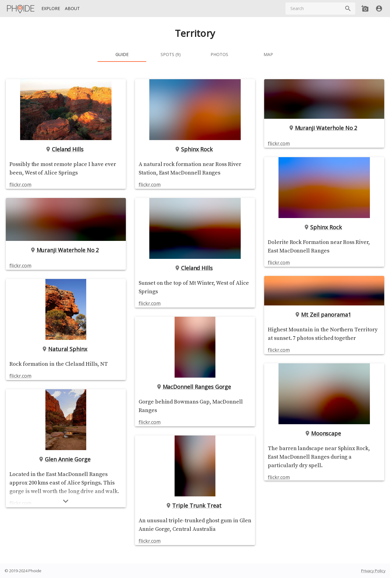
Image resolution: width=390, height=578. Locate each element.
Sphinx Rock (194, 149)
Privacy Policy (373, 570)
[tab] (122, 54)
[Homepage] (21, 8)
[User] (379, 8)
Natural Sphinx (65, 349)
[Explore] (50, 8)
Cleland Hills (65, 149)
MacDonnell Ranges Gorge (195, 386)
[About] (72, 8)
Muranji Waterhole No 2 (66, 250)
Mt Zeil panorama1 (324, 314)
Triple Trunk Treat (194, 505)
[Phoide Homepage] (21, 8)
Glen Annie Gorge (65, 459)
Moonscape (324, 433)
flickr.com (20, 184)
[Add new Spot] (365, 8)
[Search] (348, 8)
